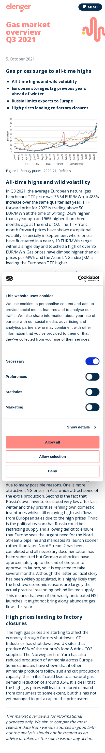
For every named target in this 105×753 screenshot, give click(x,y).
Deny (52, 471)
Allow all (52, 442)
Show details (78, 427)
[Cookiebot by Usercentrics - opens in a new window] (77, 278)
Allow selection (52, 456)
